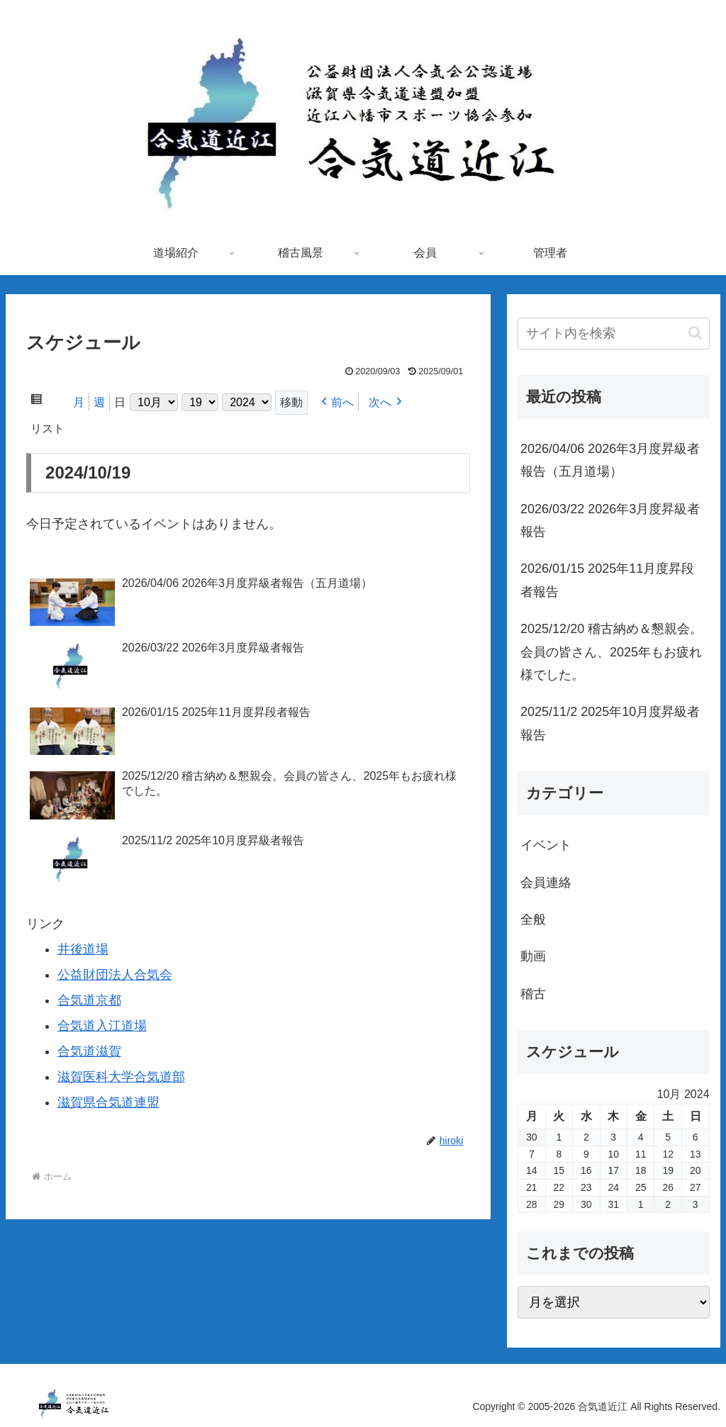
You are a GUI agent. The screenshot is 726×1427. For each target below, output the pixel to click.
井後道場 (82, 949)
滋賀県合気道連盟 (108, 1102)
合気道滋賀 (89, 1051)
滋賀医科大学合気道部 (121, 1077)
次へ (380, 402)
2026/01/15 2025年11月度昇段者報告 (607, 579)
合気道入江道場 (102, 1026)
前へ (342, 402)
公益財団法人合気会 (114, 975)
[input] (613, 333)
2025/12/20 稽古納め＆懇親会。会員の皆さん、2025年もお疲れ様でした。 (611, 652)
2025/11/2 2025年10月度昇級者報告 (610, 723)
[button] (695, 333)
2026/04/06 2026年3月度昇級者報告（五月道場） (610, 460)
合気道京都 (89, 1000)
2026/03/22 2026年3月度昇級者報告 (610, 520)
